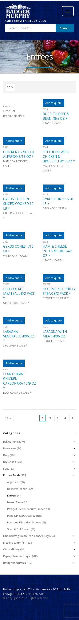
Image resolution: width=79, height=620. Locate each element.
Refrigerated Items (14, 563)
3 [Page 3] (57, 418)
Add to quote (53, 103)
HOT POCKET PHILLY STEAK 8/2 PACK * (59, 291)
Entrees (12, 495)
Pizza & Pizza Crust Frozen (23, 516)
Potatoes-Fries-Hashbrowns (24, 522)
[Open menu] (68, 11)
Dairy (6, 455)
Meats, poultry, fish (14, 542)
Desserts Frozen (17, 489)
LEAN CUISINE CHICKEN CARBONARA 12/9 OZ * (19, 381)
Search (65, 28)
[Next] (72, 418)
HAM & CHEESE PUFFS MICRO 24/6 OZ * (57, 251)
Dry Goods (9, 462)
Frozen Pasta (15, 502)
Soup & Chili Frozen (18, 529)
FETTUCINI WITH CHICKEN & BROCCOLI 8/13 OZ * (59, 156)
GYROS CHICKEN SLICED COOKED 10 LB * (18, 204)
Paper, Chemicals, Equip (17, 556)
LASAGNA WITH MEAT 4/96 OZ (55, 334)
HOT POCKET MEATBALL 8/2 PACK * (19, 293)
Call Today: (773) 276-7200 (25, 21)
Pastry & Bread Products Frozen (26, 509)
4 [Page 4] (65, 418)
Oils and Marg (11, 549)
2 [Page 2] (50, 418)
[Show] (10, 87)
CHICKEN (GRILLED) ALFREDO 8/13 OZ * (18, 154)
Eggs (6, 468)
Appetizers (13, 482)
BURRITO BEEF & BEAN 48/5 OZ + (56, 116)
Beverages (9, 448)
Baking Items (11, 441)
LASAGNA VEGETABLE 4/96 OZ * (18, 336)
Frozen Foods (11, 475)
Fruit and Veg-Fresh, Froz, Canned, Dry (26, 536)
